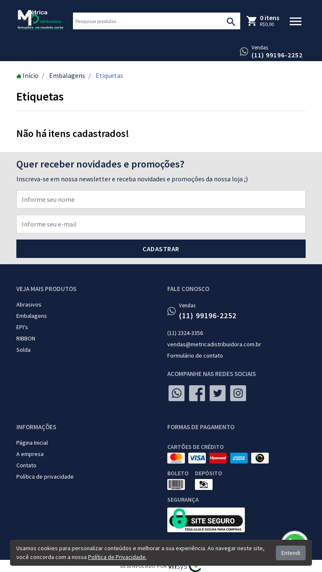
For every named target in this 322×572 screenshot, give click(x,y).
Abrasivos (29, 304)
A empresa (30, 454)
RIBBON (25, 338)
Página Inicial (32, 442)
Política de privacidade (45, 476)
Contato (26, 465)
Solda (23, 349)
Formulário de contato (195, 355)
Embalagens (31, 315)
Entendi (290, 553)
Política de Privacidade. (117, 557)
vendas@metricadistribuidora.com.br (214, 344)
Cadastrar (161, 249)
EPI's (22, 327)
